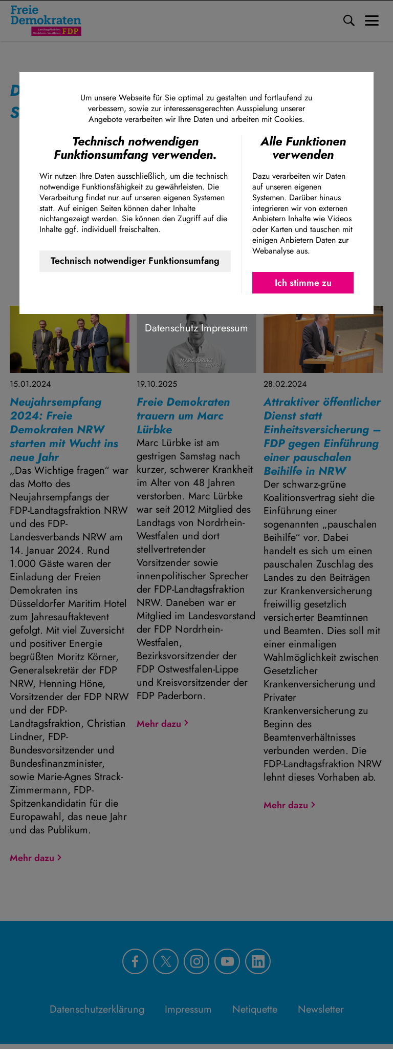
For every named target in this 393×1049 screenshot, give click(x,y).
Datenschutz (171, 328)
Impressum (224, 328)
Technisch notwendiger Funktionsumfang (135, 260)
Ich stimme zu (303, 282)
